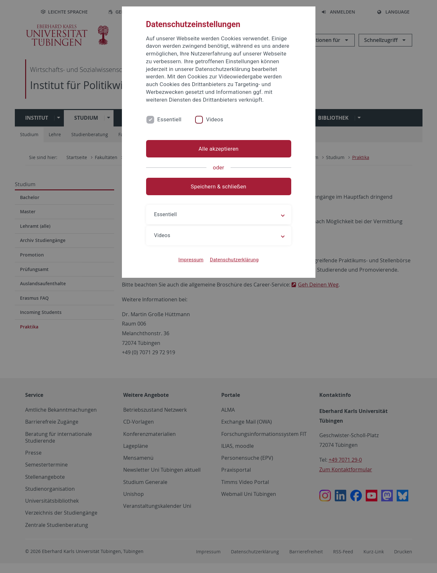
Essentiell (169, 119)
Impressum (191, 260)
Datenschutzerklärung (234, 260)
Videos (214, 119)
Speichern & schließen (218, 186)
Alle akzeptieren (218, 149)
